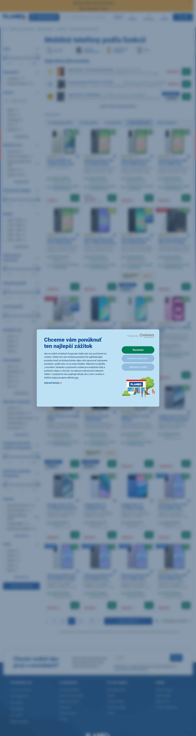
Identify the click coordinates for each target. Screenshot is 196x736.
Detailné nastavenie (137, 358)
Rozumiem (138, 350)
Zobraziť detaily (53, 383)
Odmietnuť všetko (138, 367)
